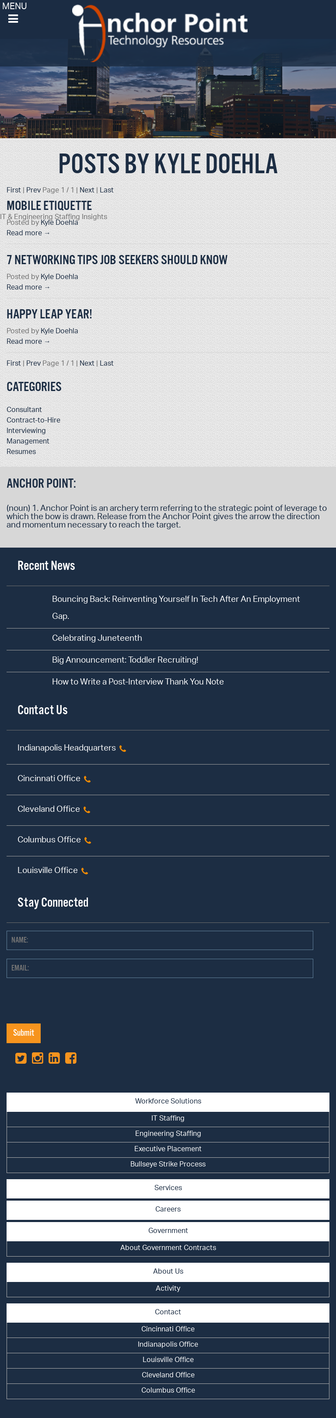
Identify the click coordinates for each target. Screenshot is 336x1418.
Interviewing (26, 431)
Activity (168, 1289)
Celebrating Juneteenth (97, 639)
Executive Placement (168, 1149)
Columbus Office (49, 840)
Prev (33, 191)
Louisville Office (48, 871)
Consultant (24, 410)
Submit (23, 1033)
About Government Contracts (168, 1248)
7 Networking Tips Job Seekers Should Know (117, 260)
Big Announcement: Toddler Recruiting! (125, 661)
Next (87, 191)
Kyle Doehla (59, 223)
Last (107, 191)
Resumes (21, 452)
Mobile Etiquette (49, 206)
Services (168, 1188)
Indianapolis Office (168, 1345)
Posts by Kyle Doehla (168, 165)
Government (168, 1231)
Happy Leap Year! (49, 314)
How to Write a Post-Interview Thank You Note (138, 683)
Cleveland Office (49, 810)
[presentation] (73, 1006)
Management (28, 442)
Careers (168, 1210)
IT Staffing (168, 1119)
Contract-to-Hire (33, 421)
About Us (168, 1272)
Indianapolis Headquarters (67, 749)
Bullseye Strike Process (168, 1165)
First (14, 191)
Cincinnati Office (49, 779)
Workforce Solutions (168, 1102)
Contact (168, 1313)
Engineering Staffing (168, 1134)
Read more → (29, 234)
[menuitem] (168, 1119)
